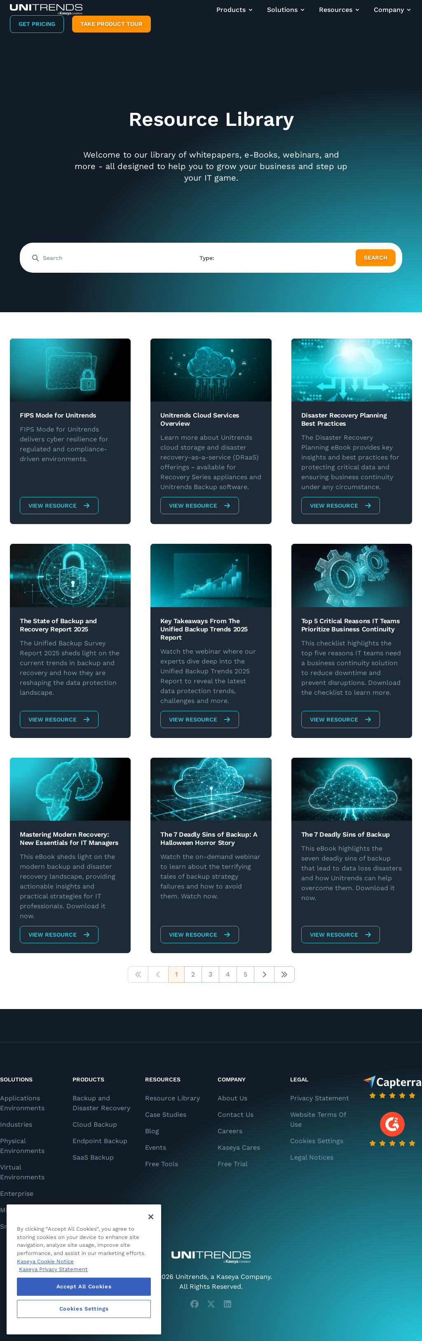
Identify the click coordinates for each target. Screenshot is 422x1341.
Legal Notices (311, 1157)
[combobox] (273, 257)
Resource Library (172, 1098)
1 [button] (176, 974)
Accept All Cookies (84, 1286)
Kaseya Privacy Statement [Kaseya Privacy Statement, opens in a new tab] (53, 1269)
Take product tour (111, 24)
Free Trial (233, 1164)
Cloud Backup (95, 1124)
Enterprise (16, 1193)
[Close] (151, 1217)
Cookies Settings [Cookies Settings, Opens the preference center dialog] (84, 1309)
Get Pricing (37, 24)
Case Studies (165, 1114)
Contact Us (235, 1114)
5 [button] (245, 974)
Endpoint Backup (100, 1141)
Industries (16, 1124)
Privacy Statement (319, 1098)
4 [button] (228, 974)
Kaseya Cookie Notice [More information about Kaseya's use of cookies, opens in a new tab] (45, 1261)
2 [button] (193, 974)
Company (393, 10)
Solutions (286, 10)
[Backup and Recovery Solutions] (46, 9)
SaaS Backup (93, 1157)
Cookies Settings (316, 1141)
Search (375, 257)
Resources (340, 10)
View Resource (59, 505)
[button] (138, 974)
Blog (152, 1131)
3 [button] (210, 974)
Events (155, 1147)
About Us (232, 1098)
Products (235, 10)
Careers (230, 1131)
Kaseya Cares (239, 1147)
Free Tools (161, 1164)
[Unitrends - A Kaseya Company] (211, 1257)
